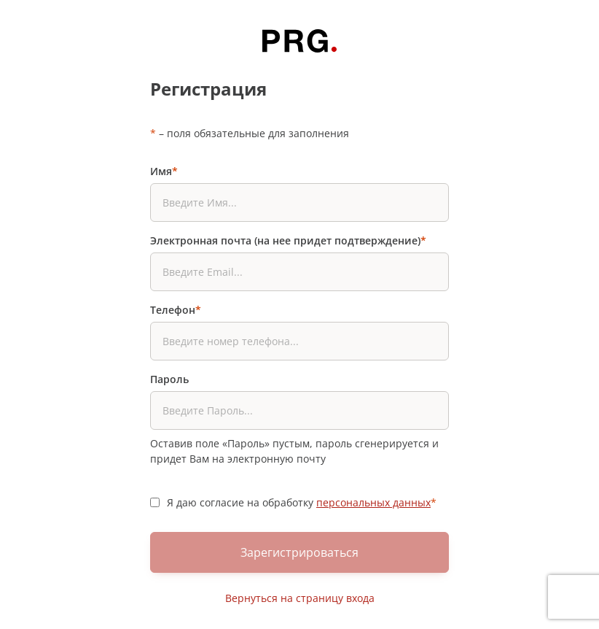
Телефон (175, 310)
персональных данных (373, 502)
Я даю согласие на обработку (301, 502)
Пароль (169, 379)
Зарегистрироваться (299, 552)
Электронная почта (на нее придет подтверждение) (288, 240)
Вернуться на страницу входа (300, 598)
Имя (164, 171)
